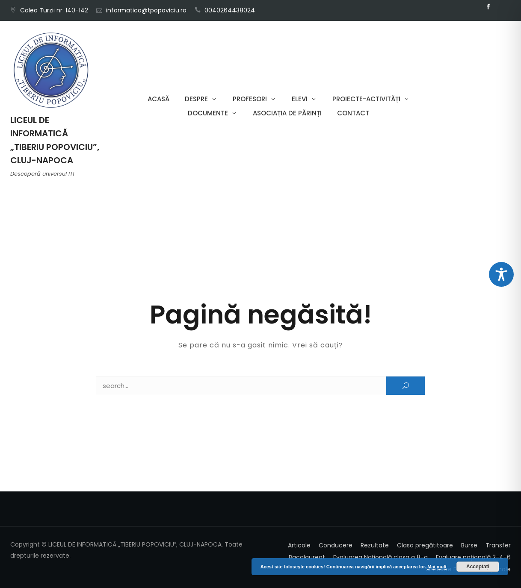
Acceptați (477, 567)
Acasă (158, 98)
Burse (469, 545)
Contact (353, 113)
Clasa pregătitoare (425, 545)
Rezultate (375, 545)
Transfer (498, 545)
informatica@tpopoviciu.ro (146, 10)
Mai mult (437, 566)
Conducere (335, 545)
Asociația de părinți (287, 113)
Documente (208, 113)
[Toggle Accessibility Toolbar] (501, 274)
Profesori (250, 98)
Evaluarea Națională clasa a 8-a (380, 557)
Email (501, 7)
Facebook (488, 7)
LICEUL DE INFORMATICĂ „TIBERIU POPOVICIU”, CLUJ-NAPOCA (54, 140)
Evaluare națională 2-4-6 (473, 557)
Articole (299, 545)
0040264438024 (229, 10)
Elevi (300, 98)
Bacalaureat (307, 557)
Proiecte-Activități (366, 98)
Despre (196, 98)
